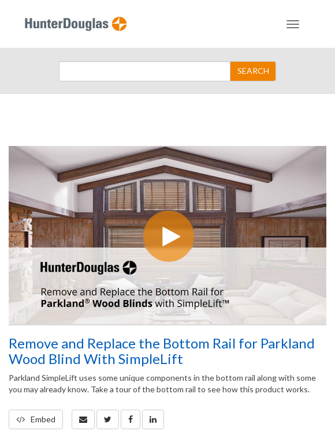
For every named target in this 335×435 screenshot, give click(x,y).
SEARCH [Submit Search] (253, 71)
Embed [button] (35, 419)
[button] (83, 419)
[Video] (167, 235)
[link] (107, 419)
